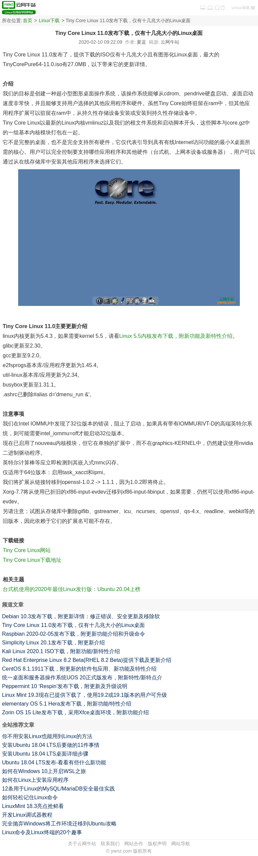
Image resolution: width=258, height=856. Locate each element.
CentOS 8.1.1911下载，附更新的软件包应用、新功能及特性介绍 (79, 669)
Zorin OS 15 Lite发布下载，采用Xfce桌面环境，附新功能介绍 (75, 712)
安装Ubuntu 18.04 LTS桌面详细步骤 (45, 754)
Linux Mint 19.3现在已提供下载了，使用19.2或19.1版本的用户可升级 (84, 695)
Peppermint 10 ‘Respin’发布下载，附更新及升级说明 (64, 686)
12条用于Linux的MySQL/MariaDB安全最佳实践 (58, 789)
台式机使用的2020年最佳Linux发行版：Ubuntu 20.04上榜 (71, 589)
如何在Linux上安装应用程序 (35, 780)
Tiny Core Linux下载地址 (32, 560)
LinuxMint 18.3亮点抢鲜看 (33, 806)
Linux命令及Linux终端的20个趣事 (42, 832)
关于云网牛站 (82, 843)
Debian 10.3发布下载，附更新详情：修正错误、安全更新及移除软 (81, 616)
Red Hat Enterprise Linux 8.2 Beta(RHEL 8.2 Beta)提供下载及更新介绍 (86, 660)
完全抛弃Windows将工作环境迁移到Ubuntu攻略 (59, 823)
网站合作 (133, 843)
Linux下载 (49, 20)
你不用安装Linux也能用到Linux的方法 (47, 736)
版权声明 (157, 843)
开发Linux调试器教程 (27, 815)
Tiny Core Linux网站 (27, 550)
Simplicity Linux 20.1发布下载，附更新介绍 (53, 642)
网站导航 (180, 843)
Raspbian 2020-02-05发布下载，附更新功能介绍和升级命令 (73, 634)
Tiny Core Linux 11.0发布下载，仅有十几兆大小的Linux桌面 (73, 625)
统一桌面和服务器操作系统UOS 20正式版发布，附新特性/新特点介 (82, 677)
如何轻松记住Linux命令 (30, 797)
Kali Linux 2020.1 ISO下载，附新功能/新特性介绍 (61, 651)
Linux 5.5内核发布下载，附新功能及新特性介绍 (175, 336)
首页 (27, 20)
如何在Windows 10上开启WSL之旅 (44, 771)
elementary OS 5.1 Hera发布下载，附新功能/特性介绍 (66, 704)
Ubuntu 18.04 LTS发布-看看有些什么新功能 (54, 762)
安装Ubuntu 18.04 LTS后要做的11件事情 (50, 745)
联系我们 (110, 843)
